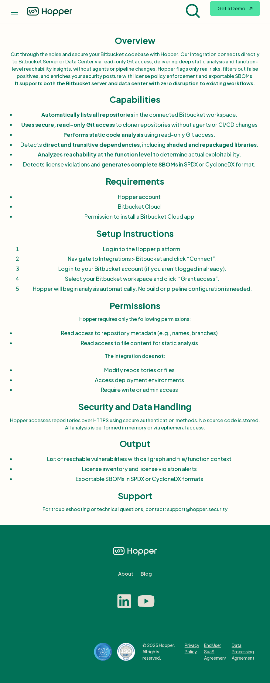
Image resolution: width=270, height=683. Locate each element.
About (125, 573)
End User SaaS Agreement (215, 651)
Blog (146, 573)
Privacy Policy (192, 648)
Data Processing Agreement (243, 651)
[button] (235, 11)
